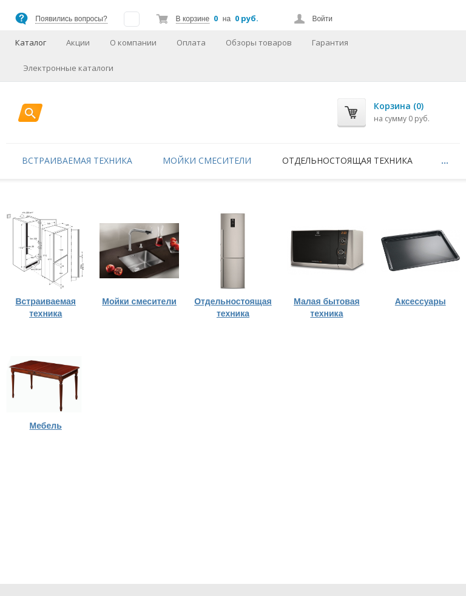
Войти (322, 19)
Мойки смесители (207, 160)
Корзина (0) (399, 106)
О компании (133, 42)
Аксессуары (420, 301)
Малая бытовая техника (327, 307)
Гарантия (330, 42)
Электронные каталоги (68, 67)
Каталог (30, 42)
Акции (78, 42)
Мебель (46, 425)
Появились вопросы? (71, 19)
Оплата (191, 42)
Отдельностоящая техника (347, 160)
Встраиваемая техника (77, 160)
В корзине (192, 19)
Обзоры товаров (259, 42)
